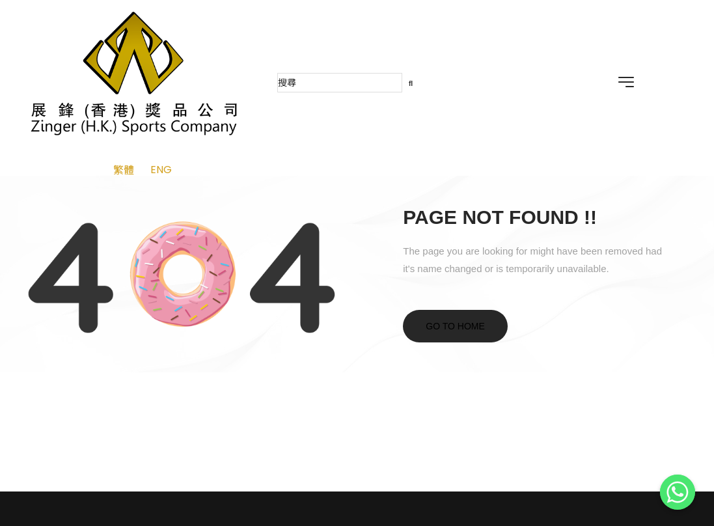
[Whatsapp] (677, 492)
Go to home (455, 326)
